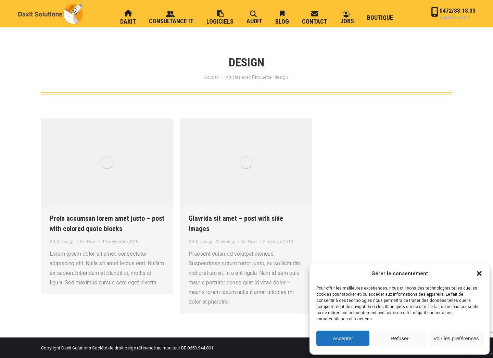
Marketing (226, 241)
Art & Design (62, 241)
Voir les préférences (456, 338)
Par (88, 241)
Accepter (343, 338)
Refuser (400, 338)
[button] (479, 273)
